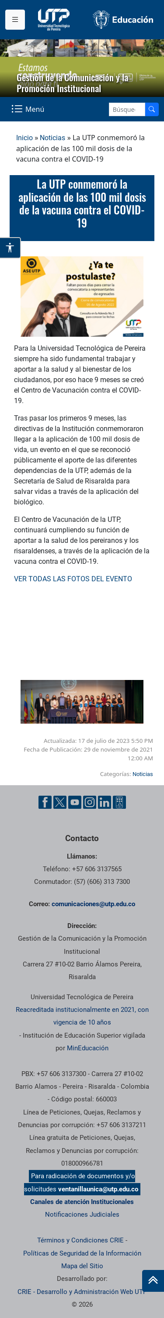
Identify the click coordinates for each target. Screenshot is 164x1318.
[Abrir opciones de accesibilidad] (10, 247)
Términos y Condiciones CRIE (80, 1240)
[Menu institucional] (15, 20)
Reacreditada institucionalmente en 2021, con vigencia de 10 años (82, 1016)
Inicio (24, 138)
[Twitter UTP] (59, 802)
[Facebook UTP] (45, 802)
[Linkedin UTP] (104, 802)
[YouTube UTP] (74, 802)
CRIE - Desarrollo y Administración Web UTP (82, 1292)
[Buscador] (152, 109)
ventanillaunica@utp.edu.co (98, 1189)
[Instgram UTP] (89, 802)
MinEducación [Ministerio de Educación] (87, 1048)
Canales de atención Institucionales (82, 1202)
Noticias (52, 138)
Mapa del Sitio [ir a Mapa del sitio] (82, 1266)
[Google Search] (127, 109)
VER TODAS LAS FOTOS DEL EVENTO (73, 579)
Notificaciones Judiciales (82, 1214)
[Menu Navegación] (28, 109)
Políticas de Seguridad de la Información (82, 1253)
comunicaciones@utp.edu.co (93, 904)
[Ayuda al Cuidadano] (119, 802)
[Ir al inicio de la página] (153, 1280)
